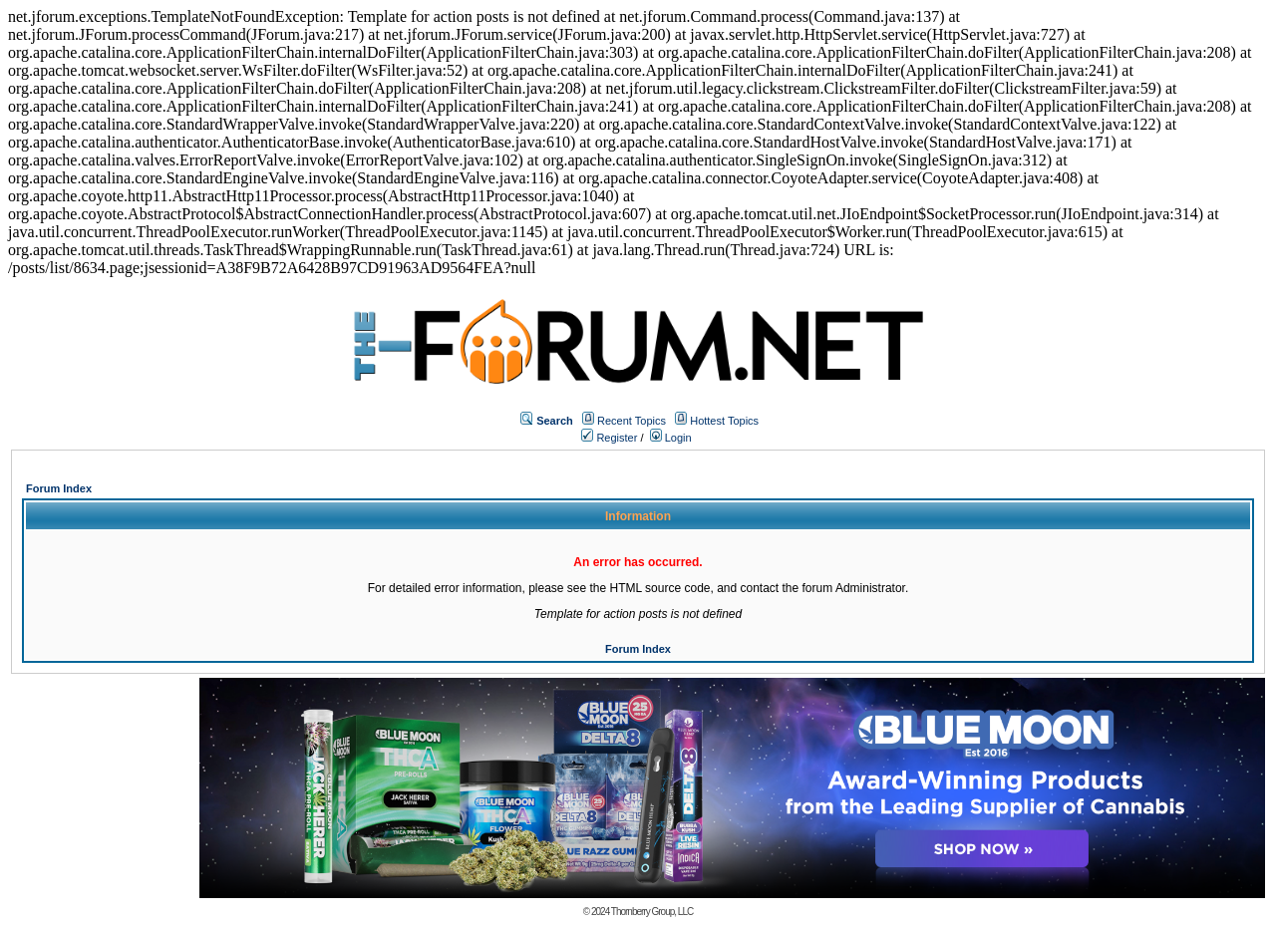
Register (609, 438)
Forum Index (59, 488)
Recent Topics (631, 421)
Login (671, 438)
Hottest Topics (724, 421)
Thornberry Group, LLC (652, 911)
